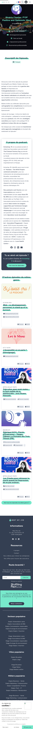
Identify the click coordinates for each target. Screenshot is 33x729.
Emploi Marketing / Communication (16, 683)
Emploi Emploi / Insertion (16, 631)
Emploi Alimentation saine (16, 621)
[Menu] (30, 2)
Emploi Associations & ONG (16, 624)
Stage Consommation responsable (16, 641)
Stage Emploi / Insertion (16, 645)
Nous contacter (16, 604)
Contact (16, 553)
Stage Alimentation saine (17, 636)
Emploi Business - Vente (16, 681)
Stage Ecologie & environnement (16, 643)
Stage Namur (16, 667)
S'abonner (25, 577)
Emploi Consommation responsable (16, 626)
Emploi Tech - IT (16, 688)
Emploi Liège (16, 659)
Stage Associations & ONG (16, 638)
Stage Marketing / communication (16, 698)
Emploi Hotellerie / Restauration (16, 690)
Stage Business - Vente (16, 695)
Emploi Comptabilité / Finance (16, 686)
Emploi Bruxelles (16, 657)
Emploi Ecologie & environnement (16, 629)
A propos (16, 550)
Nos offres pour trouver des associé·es (16, 558)
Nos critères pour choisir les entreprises (16, 556)
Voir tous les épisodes (16, 265)
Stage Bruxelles (16, 665)
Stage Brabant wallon (16, 669)
